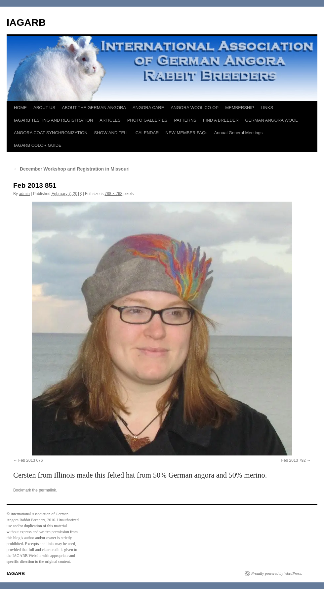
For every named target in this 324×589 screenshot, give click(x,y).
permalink (47, 490)
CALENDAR (147, 132)
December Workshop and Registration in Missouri (71, 169)
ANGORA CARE (148, 107)
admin (24, 193)
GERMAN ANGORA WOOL (271, 120)
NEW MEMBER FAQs (187, 132)
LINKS (267, 107)
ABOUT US (44, 107)
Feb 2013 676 (30, 460)
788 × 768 (113, 193)
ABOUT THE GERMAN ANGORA (94, 107)
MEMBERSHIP (239, 107)
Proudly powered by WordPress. (276, 573)
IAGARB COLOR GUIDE (37, 145)
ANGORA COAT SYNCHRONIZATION (50, 132)
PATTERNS (185, 120)
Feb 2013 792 (293, 460)
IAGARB (26, 22)
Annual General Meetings (238, 132)
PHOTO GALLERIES (147, 120)
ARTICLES (110, 120)
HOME (20, 107)
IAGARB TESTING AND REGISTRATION (53, 120)
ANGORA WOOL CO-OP (195, 107)
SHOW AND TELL (111, 132)
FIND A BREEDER (221, 120)
